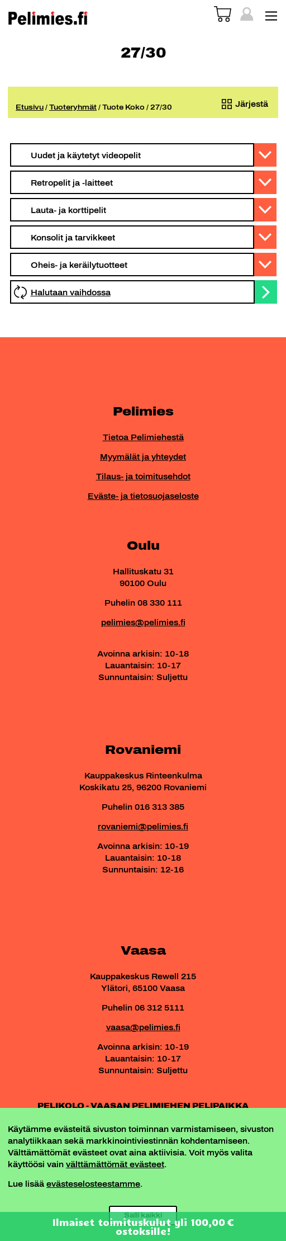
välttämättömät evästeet (115, 1164)
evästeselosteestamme (93, 1184)
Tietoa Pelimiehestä (143, 437)
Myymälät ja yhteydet (143, 457)
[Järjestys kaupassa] (242, 104)
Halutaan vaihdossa (71, 293)
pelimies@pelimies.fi (143, 623)
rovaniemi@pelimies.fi (143, 827)
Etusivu (30, 107)
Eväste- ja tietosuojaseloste (143, 496)
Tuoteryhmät (73, 107)
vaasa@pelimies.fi (143, 1027)
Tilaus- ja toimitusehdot (143, 477)
